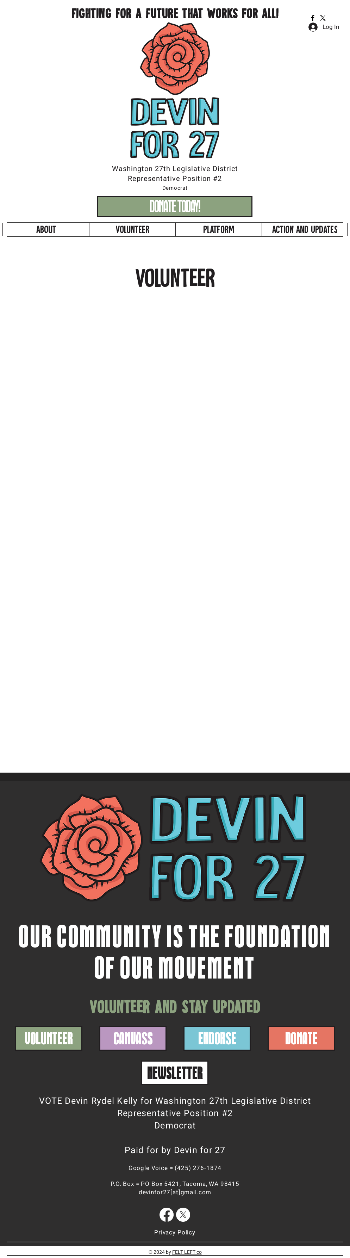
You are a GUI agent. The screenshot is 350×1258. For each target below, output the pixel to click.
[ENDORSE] (217, 1038)
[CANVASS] (133, 1038)
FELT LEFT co (187, 1252)
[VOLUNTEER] (48, 1038)
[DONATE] (301, 1038)
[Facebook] (313, 18)
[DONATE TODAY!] (174, 206)
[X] (323, 18)
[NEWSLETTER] (174, 1073)
